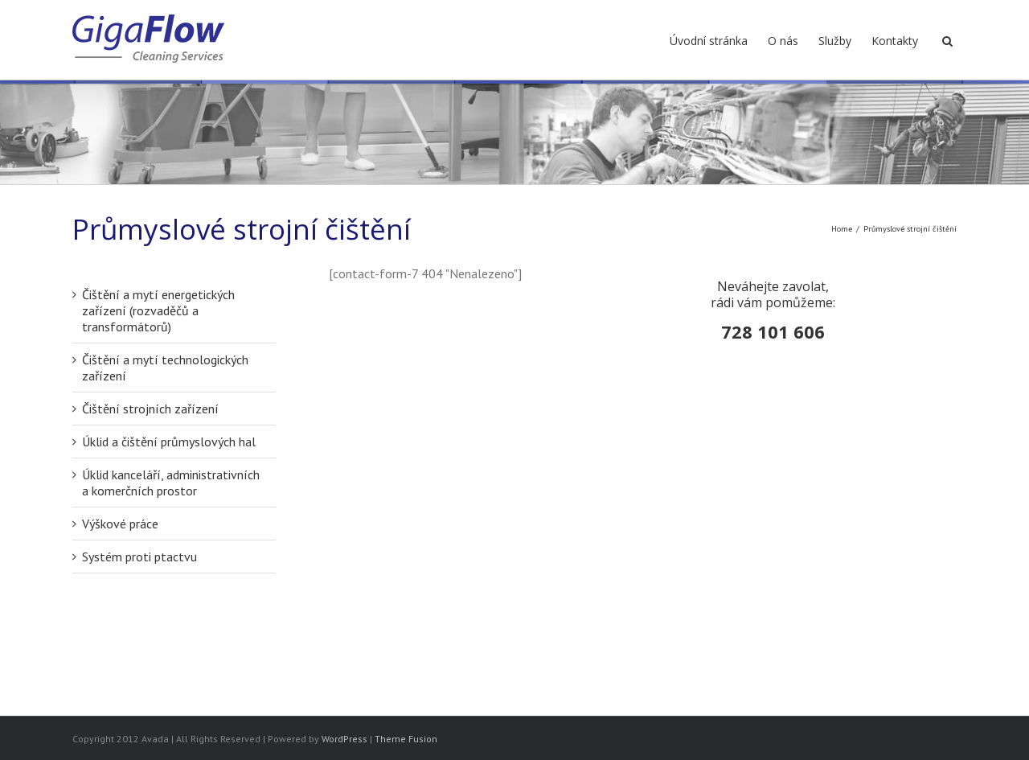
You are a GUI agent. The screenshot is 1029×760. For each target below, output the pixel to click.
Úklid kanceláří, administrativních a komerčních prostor (171, 482)
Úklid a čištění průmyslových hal (169, 441)
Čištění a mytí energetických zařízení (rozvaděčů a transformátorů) (158, 310)
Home (841, 229)
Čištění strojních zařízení (150, 409)
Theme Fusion (406, 739)
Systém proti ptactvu (139, 556)
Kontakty (894, 40)
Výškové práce (120, 524)
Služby (834, 40)
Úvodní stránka (709, 40)
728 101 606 (773, 331)
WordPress (344, 739)
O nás (783, 40)
